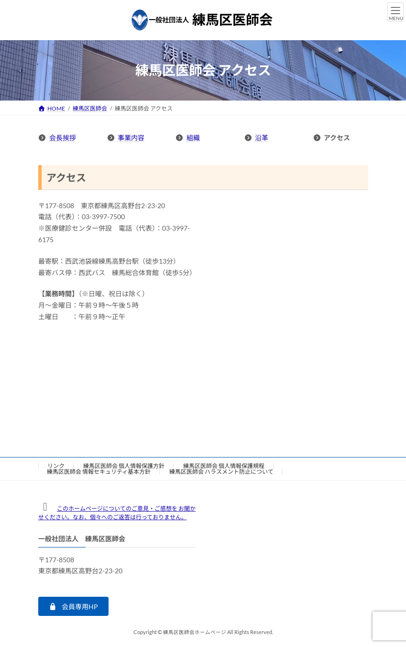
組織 (193, 138)
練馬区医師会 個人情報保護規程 (223, 465)
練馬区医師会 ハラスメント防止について (221, 471)
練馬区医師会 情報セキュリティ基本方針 (99, 471)
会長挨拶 (62, 138)
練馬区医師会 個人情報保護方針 (124, 465)
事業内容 (131, 138)
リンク (56, 465)
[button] (73, 606)
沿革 (261, 138)
